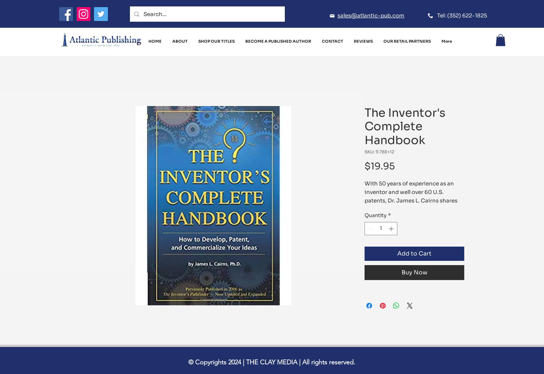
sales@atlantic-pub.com (371, 15)
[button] (501, 40)
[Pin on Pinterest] (382, 305)
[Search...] (206, 14)
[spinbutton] (381, 228)
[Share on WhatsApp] (396, 305)
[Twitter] (101, 14)
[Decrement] (370, 228)
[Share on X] (410, 305)
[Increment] (391, 228)
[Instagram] (83, 14)
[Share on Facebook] (369, 305)
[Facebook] (66, 14)
